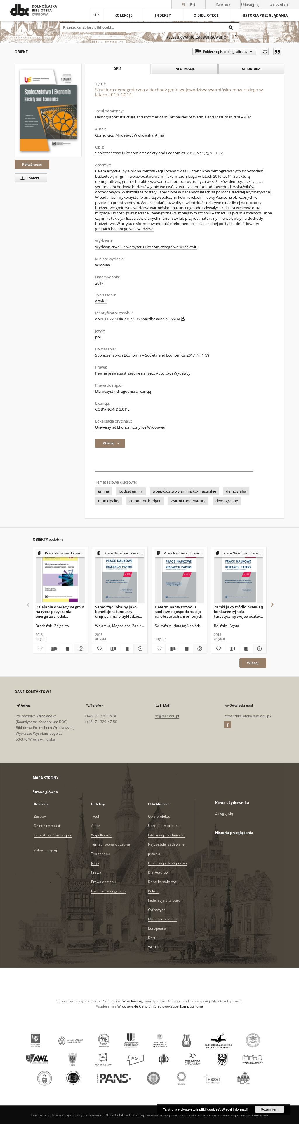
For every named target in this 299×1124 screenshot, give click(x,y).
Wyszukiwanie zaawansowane (196, 37)
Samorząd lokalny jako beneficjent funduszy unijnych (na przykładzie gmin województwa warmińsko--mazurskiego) (118, 611)
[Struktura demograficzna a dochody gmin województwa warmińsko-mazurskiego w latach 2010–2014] (48, 110)
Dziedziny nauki (47, 825)
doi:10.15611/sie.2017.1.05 (117, 319)
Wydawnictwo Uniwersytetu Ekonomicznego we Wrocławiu (146, 247)
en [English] (192, 4)
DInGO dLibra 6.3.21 (122, 1115)
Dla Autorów (158, 872)
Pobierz (28, 177)
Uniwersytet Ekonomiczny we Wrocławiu (130, 427)
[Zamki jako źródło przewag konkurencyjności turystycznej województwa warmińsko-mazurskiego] (238, 577)
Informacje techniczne (166, 834)
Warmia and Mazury (188, 500)
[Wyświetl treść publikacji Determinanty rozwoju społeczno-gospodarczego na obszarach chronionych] (186, 648)
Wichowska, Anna (149, 135)
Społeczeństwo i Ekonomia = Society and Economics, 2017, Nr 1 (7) (152, 355)
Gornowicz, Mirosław (113, 135)
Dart (151, 937)
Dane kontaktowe (162, 881)
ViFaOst (154, 947)
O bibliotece (206, 15)
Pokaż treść (32, 164)
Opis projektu (159, 816)
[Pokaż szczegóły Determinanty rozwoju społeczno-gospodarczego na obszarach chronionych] (199, 648)
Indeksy (163, 15)
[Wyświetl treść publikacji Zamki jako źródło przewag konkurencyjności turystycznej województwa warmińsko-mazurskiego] (245, 648)
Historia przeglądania (264, 15)
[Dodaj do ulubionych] (265, 51)
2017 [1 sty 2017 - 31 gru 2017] (99, 283)
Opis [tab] (117, 69)
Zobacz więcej (45, 850)
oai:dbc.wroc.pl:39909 (163, 319)
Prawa (96, 872)
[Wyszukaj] (230, 27)
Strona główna (45, 791)
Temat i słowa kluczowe (110, 844)
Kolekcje (123, 15)
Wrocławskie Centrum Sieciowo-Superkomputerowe (160, 1006)
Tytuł (95, 816)
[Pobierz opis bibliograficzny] (53, 648)
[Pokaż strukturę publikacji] (60, 553)
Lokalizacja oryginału (108, 891)
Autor (95, 825)
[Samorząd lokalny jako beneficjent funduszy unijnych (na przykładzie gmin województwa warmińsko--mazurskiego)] (119, 577)
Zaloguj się (279, 4)
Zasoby (40, 816)
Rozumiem (270, 1109)
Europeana (157, 928)
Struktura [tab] (251, 69)
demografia (236, 491)
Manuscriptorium (162, 919)
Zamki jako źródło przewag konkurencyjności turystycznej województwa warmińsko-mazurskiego (238, 611)
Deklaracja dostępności (167, 863)
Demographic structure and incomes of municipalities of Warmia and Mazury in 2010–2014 (173, 117)
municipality (108, 500)
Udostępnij (250, 4)
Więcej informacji (235, 1109)
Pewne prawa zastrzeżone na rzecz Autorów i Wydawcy (142, 373)
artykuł (101, 301)
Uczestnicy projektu (164, 825)
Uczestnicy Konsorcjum (53, 834)
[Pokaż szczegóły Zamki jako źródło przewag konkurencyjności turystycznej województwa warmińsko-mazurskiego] (258, 648)
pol (98, 337)
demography (226, 500)
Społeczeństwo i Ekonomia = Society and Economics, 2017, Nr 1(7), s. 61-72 (159, 153)
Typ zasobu (100, 853)
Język (95, 863)
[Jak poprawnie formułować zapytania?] (235, 37)
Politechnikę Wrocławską (122, 1001)
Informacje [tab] (184, 69)
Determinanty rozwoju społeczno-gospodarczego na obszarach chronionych (178, 611)
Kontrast (223, 4)
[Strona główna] (96, 15)
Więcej (253, 662)
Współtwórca (101, 834)
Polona (153, 891)
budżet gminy (131, 491)
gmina (103, 491)
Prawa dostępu (103, 881)
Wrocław (102, 265)
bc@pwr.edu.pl (167, 715)
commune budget (145, 500)
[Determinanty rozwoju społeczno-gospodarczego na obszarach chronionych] (179, 577)
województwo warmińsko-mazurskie (184, 491)
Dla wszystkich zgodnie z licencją (123, 391)
